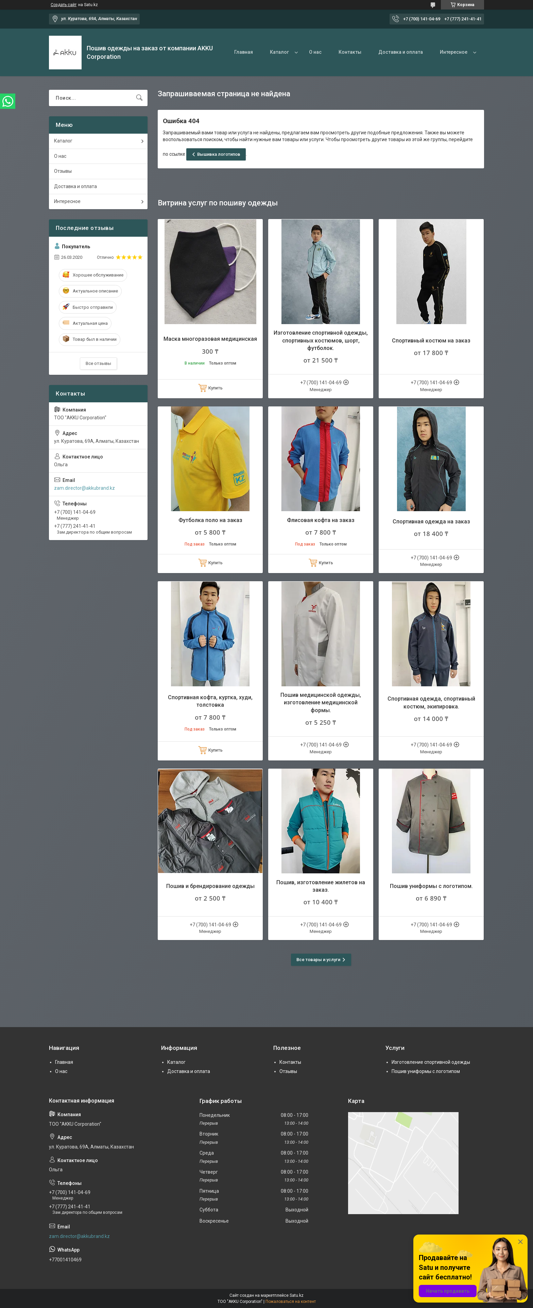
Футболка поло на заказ (210, 520)
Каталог (279, 52)
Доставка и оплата (400, 52)
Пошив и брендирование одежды (210, 886)
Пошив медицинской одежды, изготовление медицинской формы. (320, 703)
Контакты (350, 52)
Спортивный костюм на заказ (431, 340)
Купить (215, 387)
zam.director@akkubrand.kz (84, 488)
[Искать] (139, 98)
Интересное (453, 52)
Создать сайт (63, 4)
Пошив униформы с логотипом (426, 1071)
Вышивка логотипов (218, 154)
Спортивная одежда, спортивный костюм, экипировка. (431, 702)
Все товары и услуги (318, 959)
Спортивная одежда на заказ (431, 521)
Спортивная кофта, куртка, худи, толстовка (210, 701)
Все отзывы (98, 363)
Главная (243, 52)
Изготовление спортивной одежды (431, 1062)
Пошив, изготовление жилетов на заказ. (320, 886)
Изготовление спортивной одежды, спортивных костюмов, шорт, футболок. (321, 340)
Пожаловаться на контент (290, 1301)
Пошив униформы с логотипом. (431, 886)
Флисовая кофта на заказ (321, 520)
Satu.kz (297, 1295)
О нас (315, 52)
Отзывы (63, 171)
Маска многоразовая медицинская (210, 339)
